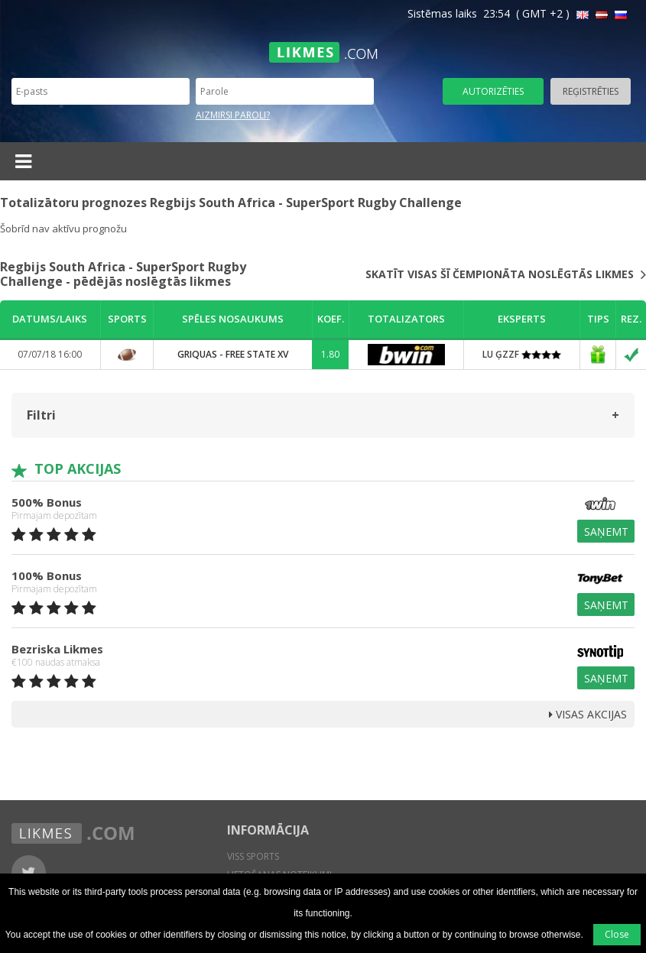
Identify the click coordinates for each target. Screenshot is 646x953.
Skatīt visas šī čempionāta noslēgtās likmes (505, 274)
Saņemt (606, 531)
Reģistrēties (590, 91)
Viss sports (253, 856)
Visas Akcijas (588, 714)
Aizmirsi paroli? (233, 115)
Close (617, 934)
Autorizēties (493, 91)
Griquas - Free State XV (232, 354)
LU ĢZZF (521, 354)
